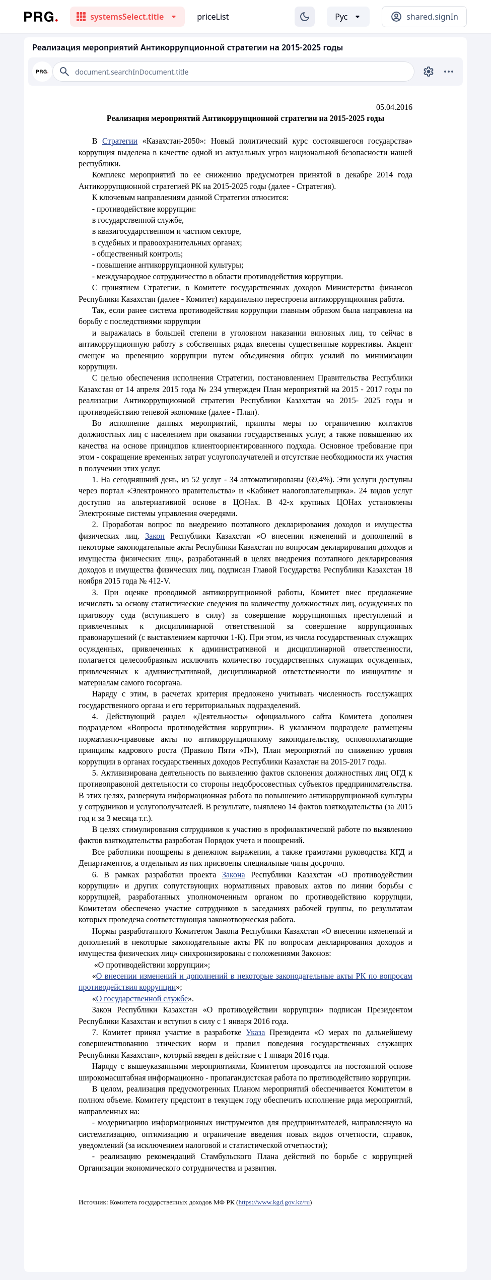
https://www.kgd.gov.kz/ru (274, 1202)
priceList (213, 16)
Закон (155, 536)
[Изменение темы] (305, 17)
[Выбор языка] (348, 17)
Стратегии (119, 141)
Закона (233, 874)
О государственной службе (142, 998)
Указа (255, 1032)
